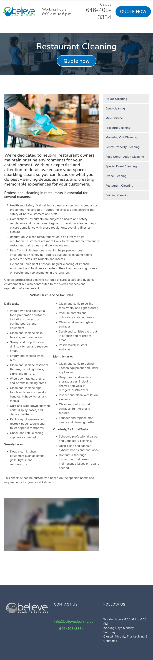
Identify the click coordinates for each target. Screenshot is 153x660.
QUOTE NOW (133, 11)
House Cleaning (116, 99)
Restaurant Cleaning (119, 185)
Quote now (77, 61)
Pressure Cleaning (118, 127)
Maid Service (114, 118)
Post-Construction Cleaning (125, 156)
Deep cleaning (115, 108)
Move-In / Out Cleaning (121, 137)
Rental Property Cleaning (123, 147)
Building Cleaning (117, 195)
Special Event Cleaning (121, 166)
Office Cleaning (116, 176)
